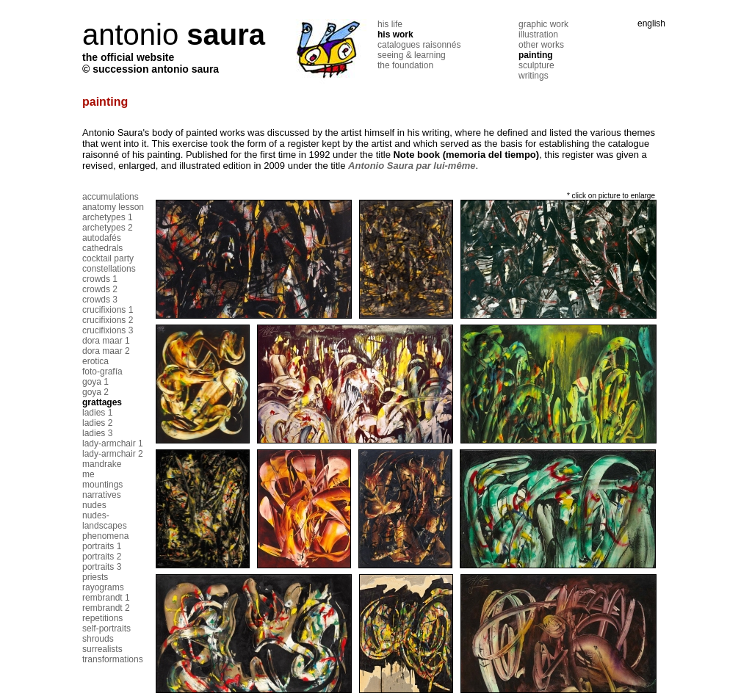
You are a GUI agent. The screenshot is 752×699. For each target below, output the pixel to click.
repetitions (102, 618)
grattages (102, 402)
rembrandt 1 (106, 598)
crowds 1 (100, 279)
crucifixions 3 (107, 330)
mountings (102, 484)
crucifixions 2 (107, 320)
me (88, 474)
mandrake (101, 464)
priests (95, 577)
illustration (538, 34)
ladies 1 (97, 413)
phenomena (105, 536)
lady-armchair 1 (112, 443)
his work (395, 34)
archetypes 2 (107, 227)
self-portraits (106, 628)
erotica (95, 361)
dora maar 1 (106, 341)
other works (541, 45)
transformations (112, 659)
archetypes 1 (107, 217)
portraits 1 (101, 546)
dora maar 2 (106, 351)
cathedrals (102, 248)
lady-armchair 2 (112, 454)
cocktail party (108, 258)
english (651, 23)
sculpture (536, 65)
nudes (94, 505)
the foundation (405, 65)
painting (535, 55)
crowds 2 (100, 289)
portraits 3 (101, 567)
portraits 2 (101, 556)
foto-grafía (102, 371)
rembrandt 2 (106, 608)
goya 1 (95, 382)
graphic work (543, 24)
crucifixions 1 (107, 310)
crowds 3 (100, 299)
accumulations (110, 197)
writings (533, 75)
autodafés (101, 238)
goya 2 (95, 392)
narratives (101, 495)
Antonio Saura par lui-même (411, 165)
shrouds (98, 639)
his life (389, 24)
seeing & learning (411, 55)
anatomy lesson (113, 207)
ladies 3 (97, 433)
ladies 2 (97, 423)
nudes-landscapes (104, 520)
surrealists (102, 649)
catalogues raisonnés (418, 45)
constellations (109, 269)
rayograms (103, 587)
